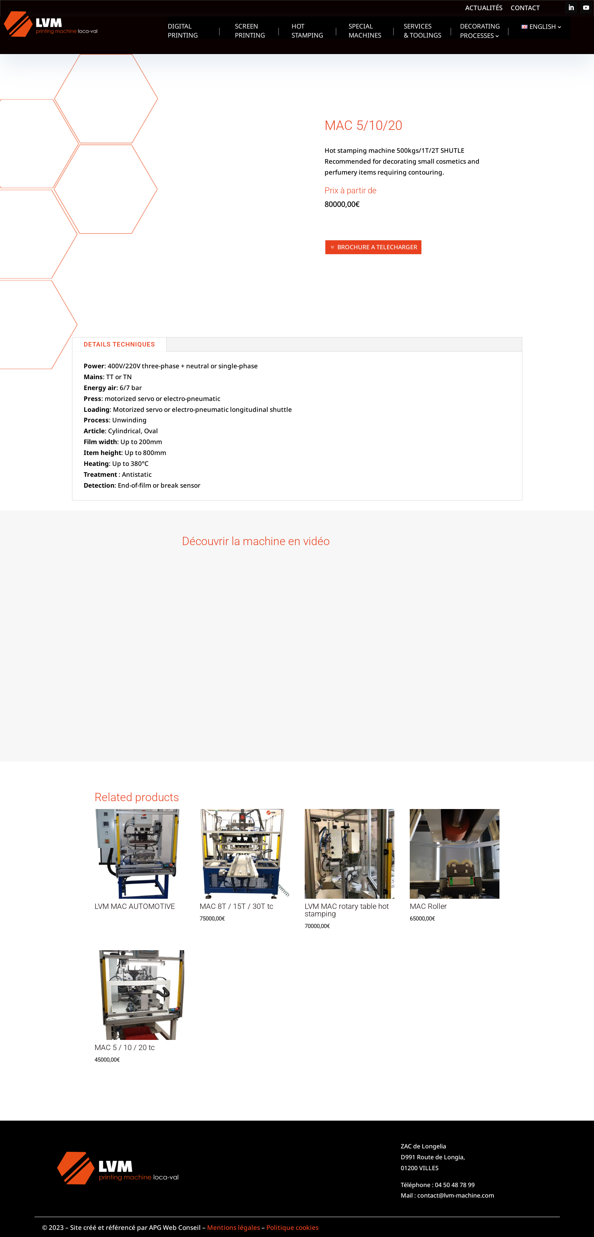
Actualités (483, 8)
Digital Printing (183, 31)
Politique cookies (292, 1227)
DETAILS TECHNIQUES (119, 344)
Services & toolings (422, 31)
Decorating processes (480, 31)
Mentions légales (233, 1227)
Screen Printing (250, 31)
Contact (525, 8)
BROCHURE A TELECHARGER (377, 247)
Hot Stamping (307, 31)
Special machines (365, 31)
